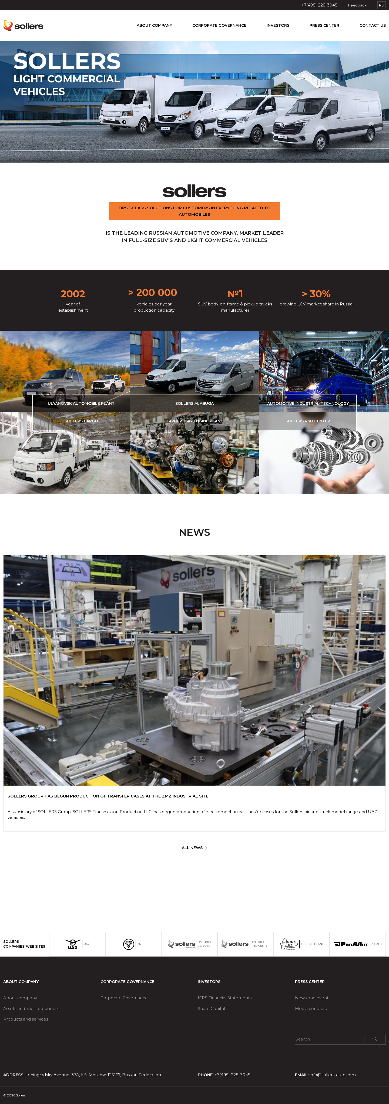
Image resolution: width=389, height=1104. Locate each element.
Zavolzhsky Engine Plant (194, 421)
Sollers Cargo (81, 421)
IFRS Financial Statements (224, 997)
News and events (312, 997)
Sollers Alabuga (194, 403)
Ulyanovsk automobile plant (81, 403)
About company (154, 25)
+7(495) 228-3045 (319, 5)
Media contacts (311, 1008)
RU (381, 5)
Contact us (373, 25)
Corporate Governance (219, 25)
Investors (278, 25)
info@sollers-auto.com (333, 1074)
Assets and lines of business (31, 1008)
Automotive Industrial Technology (308, 403)
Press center (324, 25)
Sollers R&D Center (308, 421)
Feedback (357, 5)
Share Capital (211, 1008)
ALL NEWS (194, 847)
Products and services (25, 1019)
